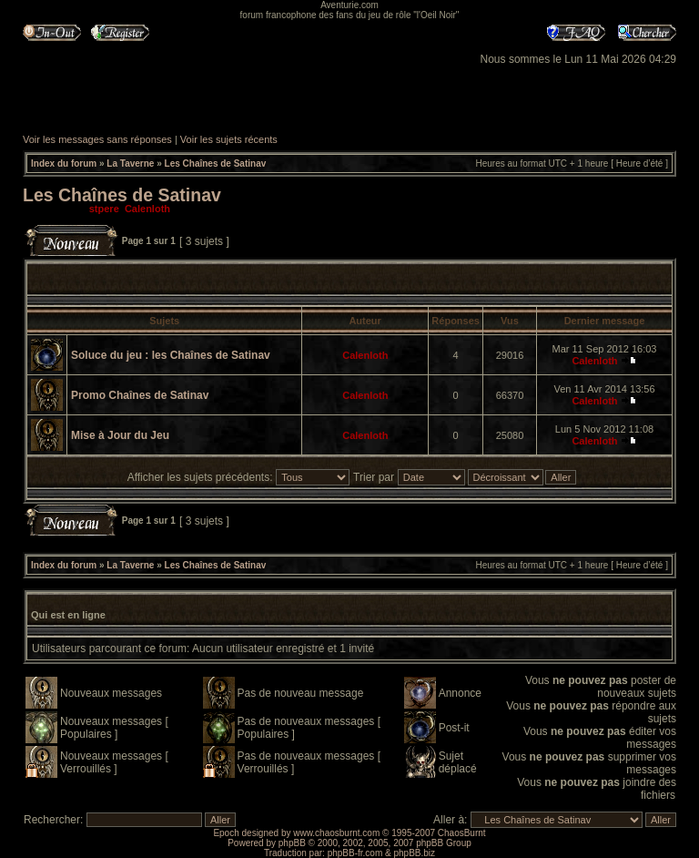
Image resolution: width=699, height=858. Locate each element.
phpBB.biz (414, 853)
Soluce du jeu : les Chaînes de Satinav (170, 355)
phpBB (292, 843)
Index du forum (63, 163)
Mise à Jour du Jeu (120, 435)
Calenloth (147, 208)
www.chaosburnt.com (336, 833)
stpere (104, 208)
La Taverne (130, 163)
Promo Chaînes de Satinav (139, 395)
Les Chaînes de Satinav (216, 163)
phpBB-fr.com (355, 853)
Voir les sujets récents (229, 139)
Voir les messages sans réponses (97, 139)
